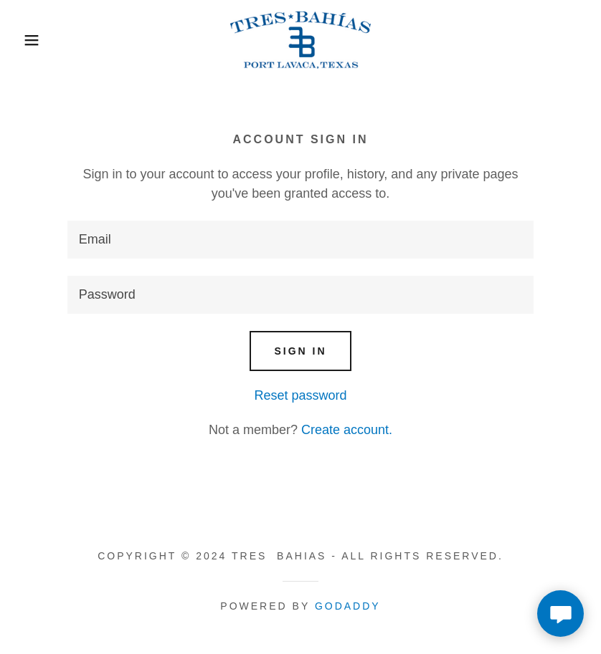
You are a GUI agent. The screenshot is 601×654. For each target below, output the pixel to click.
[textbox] (300, 240)
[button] (30, 40)
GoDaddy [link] (348, 606)
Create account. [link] (346, 430)
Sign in (300, 351)
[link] (300, 40)
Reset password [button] (300, 395)
